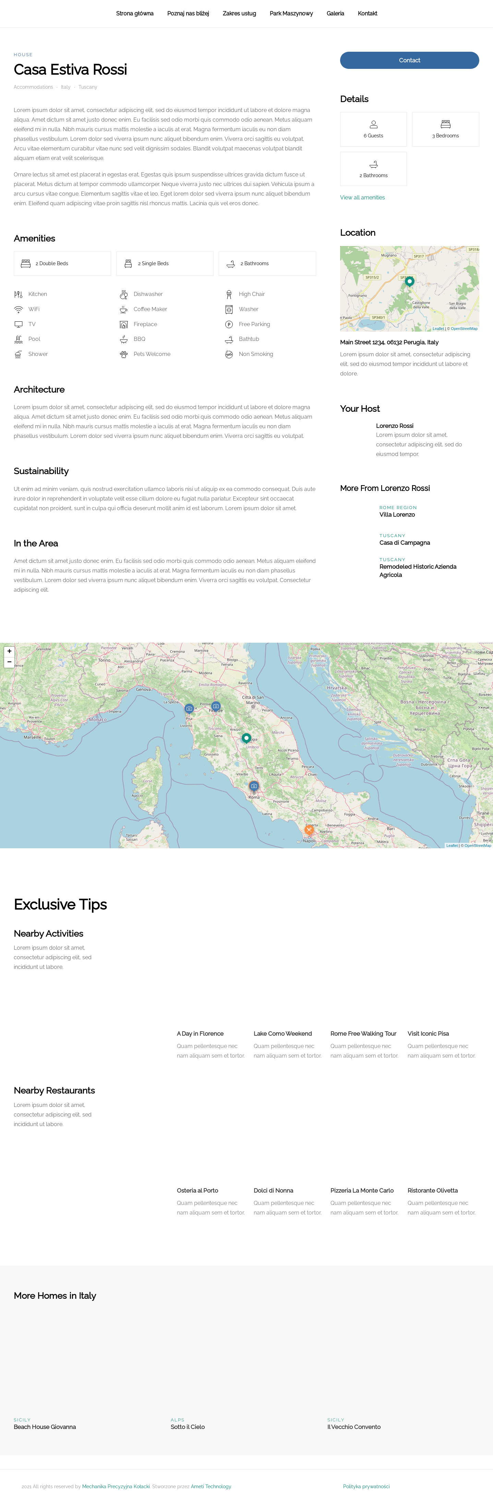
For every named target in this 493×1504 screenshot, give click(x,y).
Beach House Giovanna (45, 1426)
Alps (178, 1419)
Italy (66, 87)
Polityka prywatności (366, 1486)
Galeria (335, 13)
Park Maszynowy (291, 13)
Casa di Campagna (405, 542)
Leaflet (438, 328)
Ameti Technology (211, 1486)
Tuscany (88, 87)
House (23, 54)
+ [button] (9, 652)
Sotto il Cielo (188, 1426)
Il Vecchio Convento (354, 1426)
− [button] (9, 662)
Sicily (22, 1419)
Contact (409, 60)
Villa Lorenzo (397, 514)
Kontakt (367, 13)
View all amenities (362, 197)
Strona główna (135, 13)
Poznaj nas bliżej (188, 13)
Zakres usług (239, 13)
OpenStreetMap (464, 328)
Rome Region (398, 507)
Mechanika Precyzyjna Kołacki (116, 1486)
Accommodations (33, 87)
